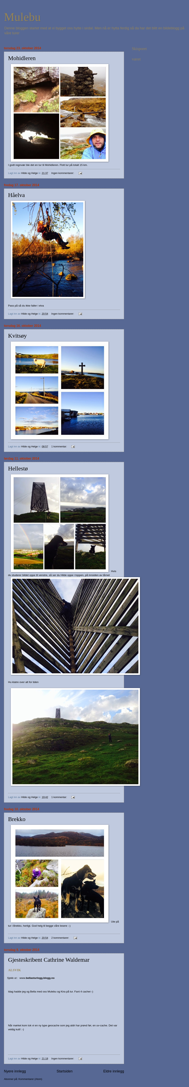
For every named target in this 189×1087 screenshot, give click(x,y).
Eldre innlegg (113, 1071)
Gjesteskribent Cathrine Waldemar (49, 959)
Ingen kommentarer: (63, 173)
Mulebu (22, 16)
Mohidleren (22, 58)
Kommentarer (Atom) (30, 1079)
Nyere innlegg (15, 1071)
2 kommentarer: (60, 937)
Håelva (16, 195)
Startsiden (64, 1071)
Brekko (16, 819)
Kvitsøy (17, 335)
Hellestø (18, 468)
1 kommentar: (59, 446)
